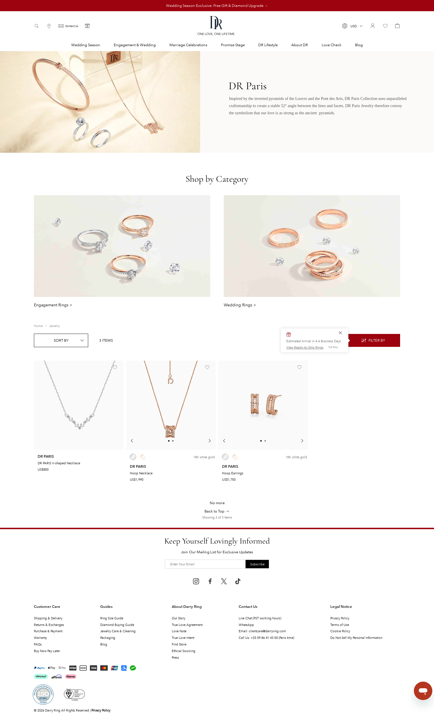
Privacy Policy (100, 710)
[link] (38, 325)
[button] (352, 26)
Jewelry (54, 325)
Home (38, 325)
